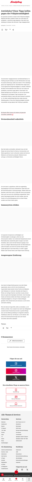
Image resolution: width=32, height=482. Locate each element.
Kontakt (3, 460)
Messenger (18, 426)
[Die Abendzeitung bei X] (16, 378)
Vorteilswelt (18, 434)
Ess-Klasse (18, 432)
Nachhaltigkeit (4, 442)
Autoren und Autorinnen (6, 449)
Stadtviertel (4, 424)
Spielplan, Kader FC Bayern (22, 436)
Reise (2, 440)
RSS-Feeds (18, 428)
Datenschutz (19, 454)
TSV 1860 (3, 430)
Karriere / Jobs (4, 451)
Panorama (6, 5)
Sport (2, 434)
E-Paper (3, 458)
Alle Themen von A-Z (20, 422)
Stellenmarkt (19, 440)
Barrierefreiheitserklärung (22, 456)
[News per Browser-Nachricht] (16, 404)
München (3, 422)
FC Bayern (3, 428)
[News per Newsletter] (16, 397)
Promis (3, 432)
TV (2, 436)
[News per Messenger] (16, 390)
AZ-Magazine (4, 466)
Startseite (2, 5)
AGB (17, 451)
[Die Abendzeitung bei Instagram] (16, 371)
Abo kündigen (19, 458)
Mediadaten (4, 462)
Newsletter (18, 424)
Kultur (2, 438)
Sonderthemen (4, 468)
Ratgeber (10, 5)
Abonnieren (4, 454)
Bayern (3, 426)
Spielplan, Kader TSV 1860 (22, 438)
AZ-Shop (3, 464)
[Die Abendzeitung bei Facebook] (16, 364)
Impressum (18, 449)
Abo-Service (4, 456)
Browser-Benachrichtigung (22, 430)
